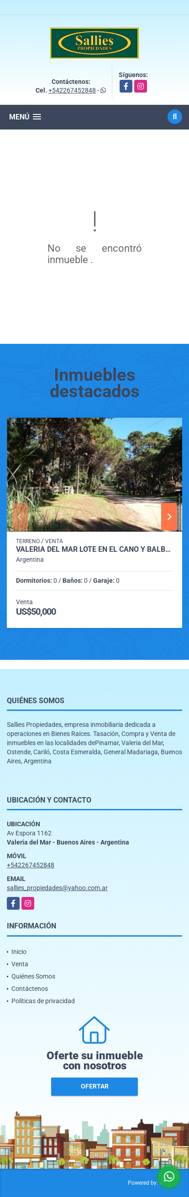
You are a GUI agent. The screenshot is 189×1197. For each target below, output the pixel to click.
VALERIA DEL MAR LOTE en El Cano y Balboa (94, 549)
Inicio (18, 951)
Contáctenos (29, 988)
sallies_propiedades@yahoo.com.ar (57, 887)
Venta (19, 964)
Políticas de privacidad (43, 1001)
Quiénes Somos (33, 976)
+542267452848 (72, 90)
